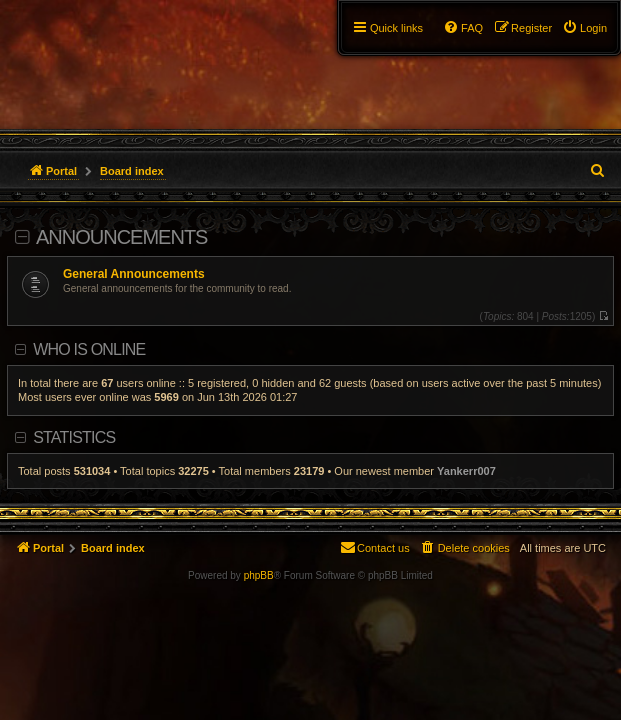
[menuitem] (584, 28)
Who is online (89, 349)
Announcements (121, 237)
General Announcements (134, 274)
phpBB (259, 575)
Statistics (74, 437)
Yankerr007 (466, 471)
